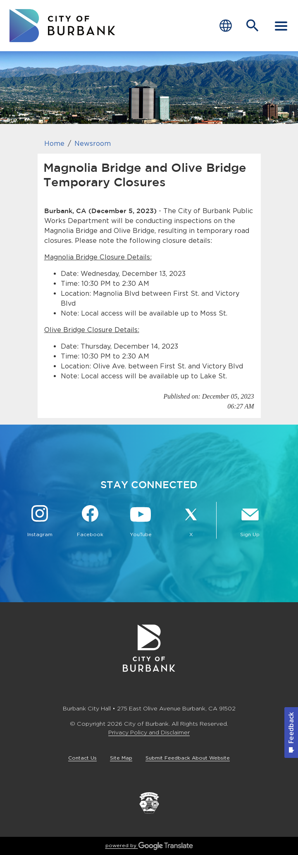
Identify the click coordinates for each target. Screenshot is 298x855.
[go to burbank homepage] (62, 25)
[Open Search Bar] (252, 25)
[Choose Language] (226, 25)
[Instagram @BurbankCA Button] (40, 522)
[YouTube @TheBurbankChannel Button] (141, 522)
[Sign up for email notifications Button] (250, 522)
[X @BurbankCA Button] (191, 522)
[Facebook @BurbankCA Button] (90, 522)
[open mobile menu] (281, 25)
